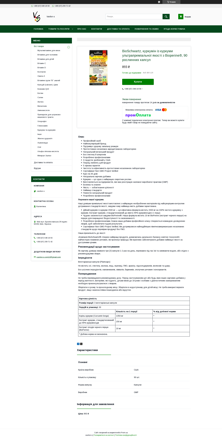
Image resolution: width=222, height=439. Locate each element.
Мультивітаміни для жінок (49, 50)
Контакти (96, 29)
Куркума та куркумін (47, 130)
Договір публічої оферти (48, 36)
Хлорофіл (42, 121)
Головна (38, 29)
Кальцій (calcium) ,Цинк (48, 85)
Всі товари (39, 46)
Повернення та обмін (147, 29)
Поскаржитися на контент (104, 435)
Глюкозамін (43, 126)
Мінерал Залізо (44, 156)
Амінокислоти (44, 110)
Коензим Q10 (43, 89)
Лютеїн (40, 102)
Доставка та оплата (118, 29)
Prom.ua (124, 433)
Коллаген (42, 72)
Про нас (81, 29)
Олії (39, 147)
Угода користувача (174, 29)
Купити (138, 82)
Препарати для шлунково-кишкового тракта (49, 116)
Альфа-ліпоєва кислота (48, 151)
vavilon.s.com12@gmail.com (49, 257)
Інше (39, 134)
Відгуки (37, 168)
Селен (40, 97)
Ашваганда (43, 143)
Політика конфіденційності (126, 435)
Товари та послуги (58, 29)
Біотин (40, 93)
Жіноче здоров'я (45, 138)
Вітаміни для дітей (46, 59)
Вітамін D (42, 68)
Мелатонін (42, 106)
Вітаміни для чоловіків (47, 55)
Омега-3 (41, 76)
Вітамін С (42, 63)
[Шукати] (166, 16)
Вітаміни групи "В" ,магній (49, 80)
